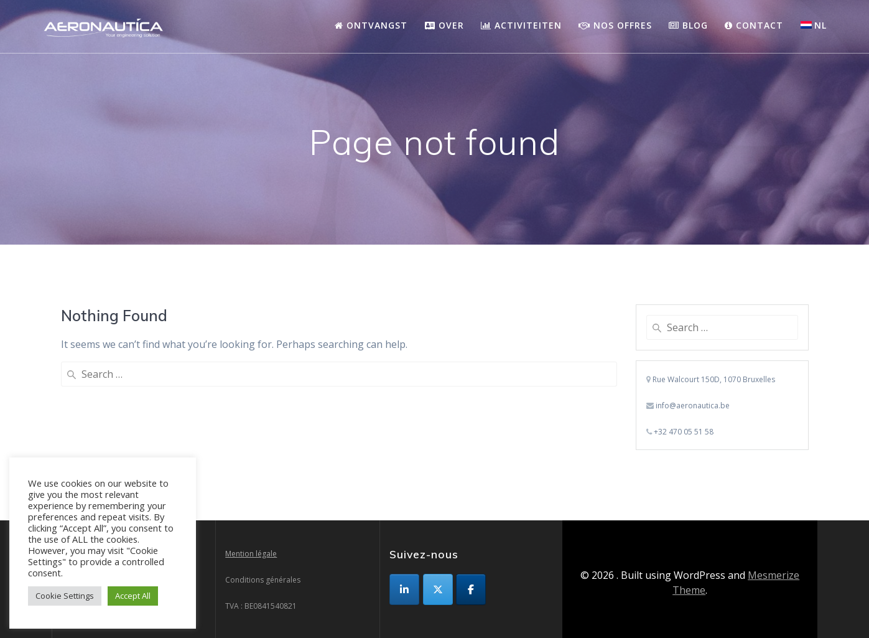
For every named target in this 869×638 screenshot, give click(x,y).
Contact (754, 25)
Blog (688, 25)
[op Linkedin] (404, 589)
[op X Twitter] (438, 589)
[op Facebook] (471, 589)
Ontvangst (371, 25)
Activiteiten (521, 25)
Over (444, 25)
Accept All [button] (133, 595)
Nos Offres (615, 25)
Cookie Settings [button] (64, 595)
